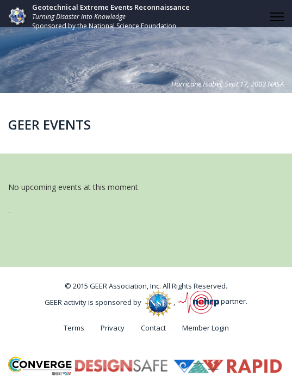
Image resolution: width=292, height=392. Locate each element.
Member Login (205, 328)
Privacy (113, 328)
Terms (74, 328)
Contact (153, 328)
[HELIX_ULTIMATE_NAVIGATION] (277, 17)
